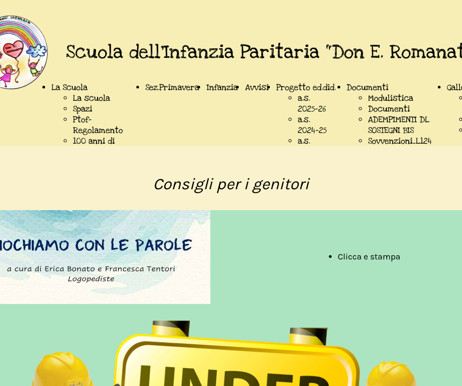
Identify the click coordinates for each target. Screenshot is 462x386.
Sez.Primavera (172, 87)
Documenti (367, 87)
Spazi (82, 108)
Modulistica (390, 98)
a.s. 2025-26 (312, 103)
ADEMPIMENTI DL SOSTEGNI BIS (398, 125)
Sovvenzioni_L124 (400, 141)
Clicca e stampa (369, 256)
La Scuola (69, 87)
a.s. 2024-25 (312, 125)
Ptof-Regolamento (98, 125)
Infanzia (222, 87)
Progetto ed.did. (306, 87)
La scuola (91, 98)
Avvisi (257, 87)
